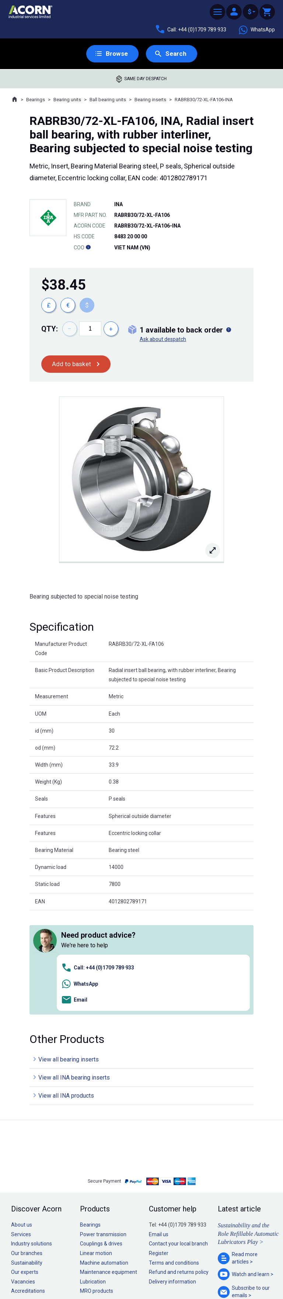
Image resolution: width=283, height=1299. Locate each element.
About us (21, 1121)
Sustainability (26, 1159)
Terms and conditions (174, 1159)
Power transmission (103, 1130)
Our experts (24, 1168)
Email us (158, 1130)
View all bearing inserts (68, 955)
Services (21, 1130)
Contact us (224, 1278)
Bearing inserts (150, 100)
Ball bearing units (108, 100)
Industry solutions (31, 1140)
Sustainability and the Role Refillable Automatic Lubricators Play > (248, 1129)
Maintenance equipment (108, 1168)
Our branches (26, 1149)
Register (158, 1149)
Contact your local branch (178, 1140)
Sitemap (92, 1271)
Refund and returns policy (179, 1168)
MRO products (96, 1187)
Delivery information (172, 1178)
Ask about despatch (163, 339)
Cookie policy (148, 1271)
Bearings (35, 100)
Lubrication (93, 1178)
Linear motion (96, 1149)
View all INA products (66, 991)
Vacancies (23, 1178)
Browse (116, 54)
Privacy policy (118, 1271)
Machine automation (104, 1159)
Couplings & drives (101, 1140)
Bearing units (67, 100)
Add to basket (72, 364)
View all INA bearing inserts (74, 973)
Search (176, 54)
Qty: (49, 329)
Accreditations (28, 1187)
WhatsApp (256, 30)
